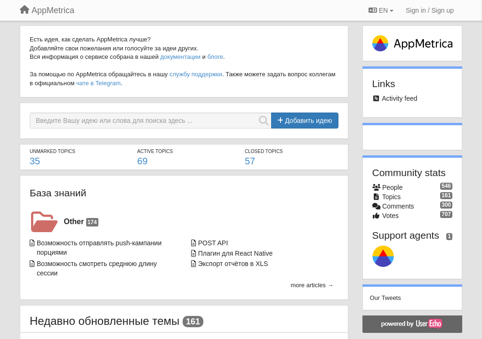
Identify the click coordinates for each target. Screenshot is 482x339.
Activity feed (399, 98)
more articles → (311, 285)
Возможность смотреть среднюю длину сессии (97, 268)
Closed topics (264, 151)
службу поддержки (195, 74)
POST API (213, 243)
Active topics (155, 151)
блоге (215, 56)
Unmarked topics (52, 151)
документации (181, 56)
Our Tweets (385, 297)
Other (81, 222)
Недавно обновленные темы (104, 321)
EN (381, 10)
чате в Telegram (98, 83)
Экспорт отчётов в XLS (233, 263)
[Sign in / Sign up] (430, 10)
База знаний (58, 192)
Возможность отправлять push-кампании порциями (99, 247)
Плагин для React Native (235, 253)
